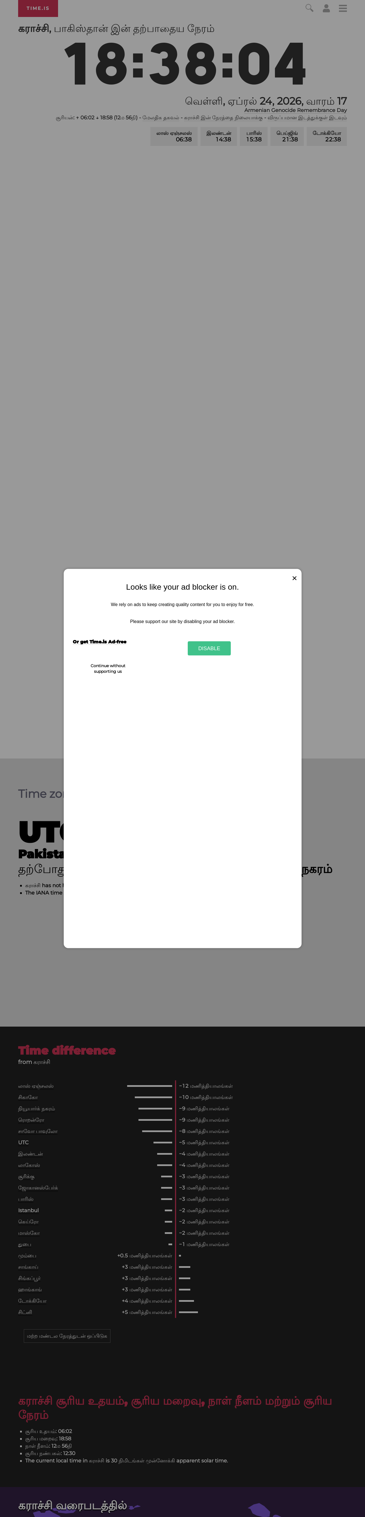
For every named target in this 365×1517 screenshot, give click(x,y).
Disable (209, 648)
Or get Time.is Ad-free (99, 642)
